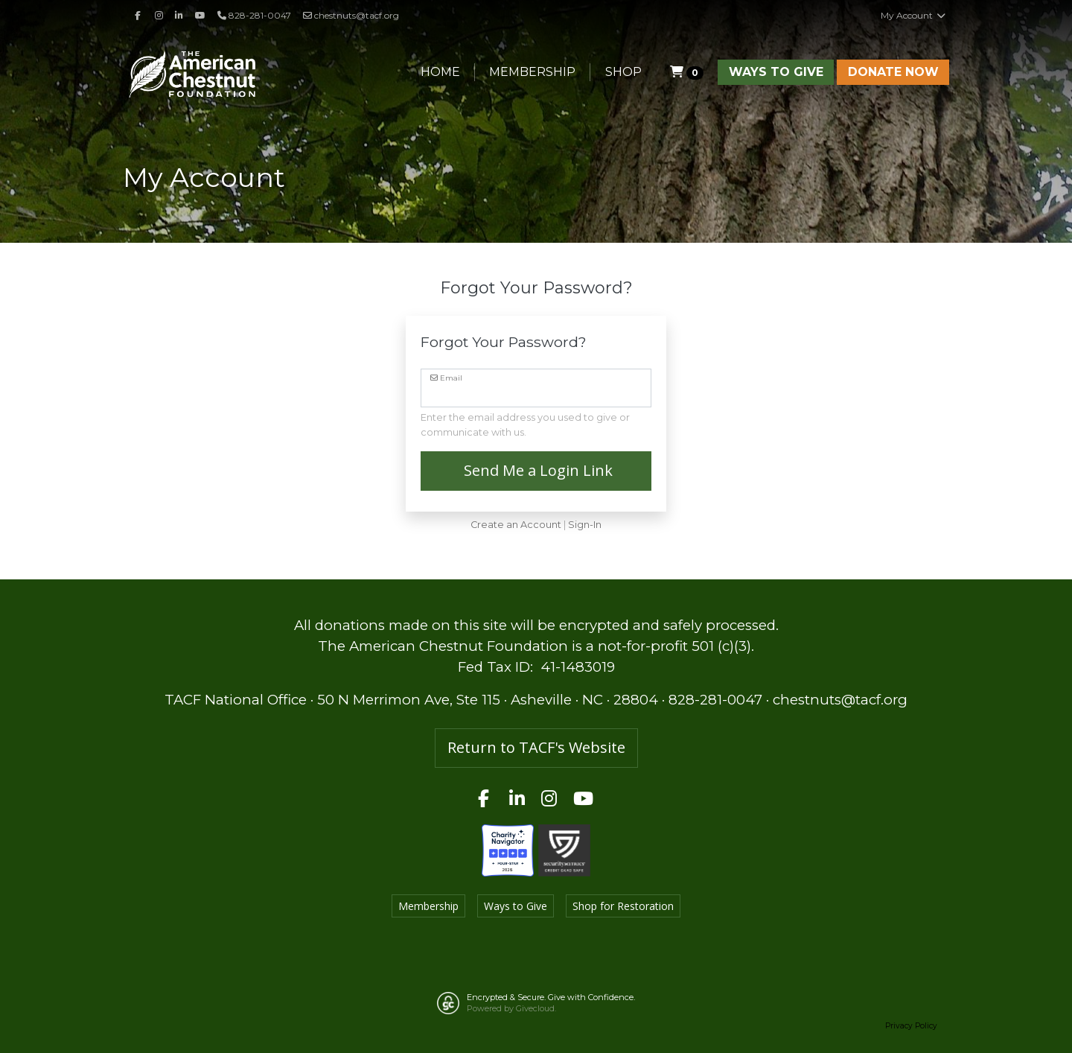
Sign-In (585, 524)
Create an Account (515, 524)
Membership (532, 72)
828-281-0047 (715, 699)
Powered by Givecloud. (511, 1008)
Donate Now (893, 72)
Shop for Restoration (623, 906)
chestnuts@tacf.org (351, 15)
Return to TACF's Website (536, 747)
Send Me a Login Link (536, 470)
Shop (623, 72)
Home (440, 72)
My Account (913, 15)
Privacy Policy (911, 1026)
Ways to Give (776, 72)
